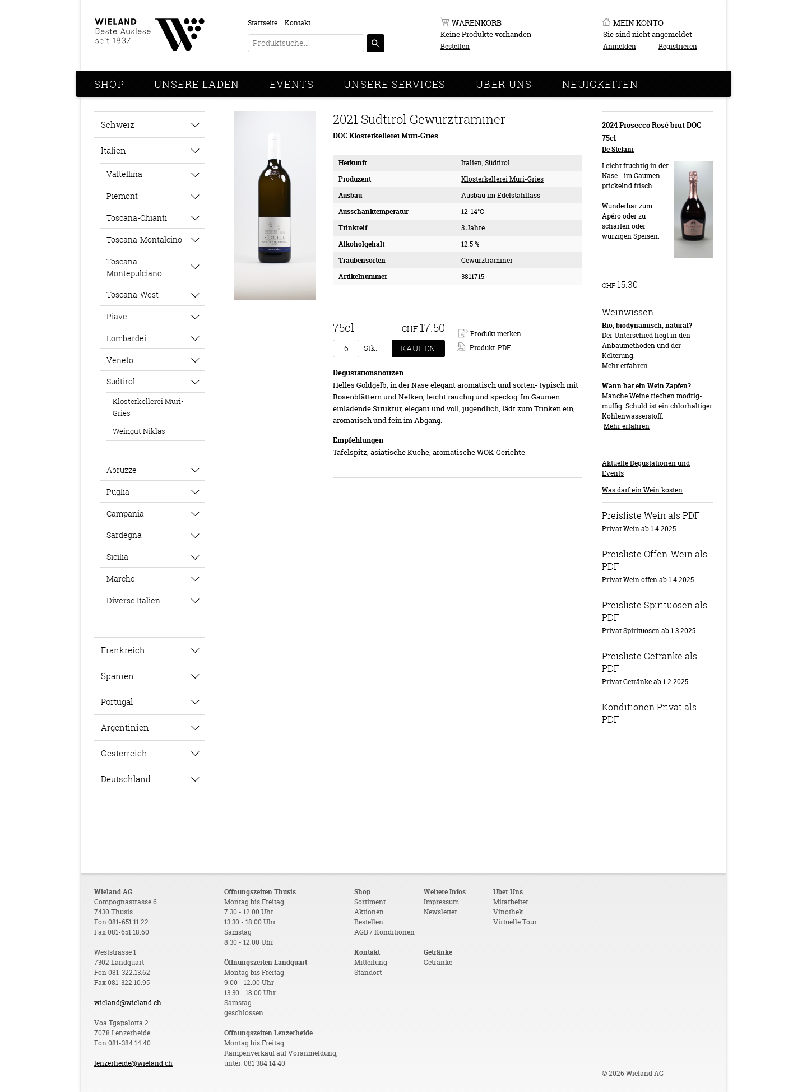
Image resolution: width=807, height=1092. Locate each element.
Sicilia (117, 556)
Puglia (117, 491)
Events (292, 84)
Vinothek (508, 912)
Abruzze (121, 469)
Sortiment (370, 902)
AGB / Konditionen (384, 932)
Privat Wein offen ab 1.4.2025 (648, 579)
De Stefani (618, 149)
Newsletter (440, 912)
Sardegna (124, 534)
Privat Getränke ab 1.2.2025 (645, 681)
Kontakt (297, 22)
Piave (116, 316)
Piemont (122, 195)
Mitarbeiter (510, 902)
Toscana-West (132, 294)
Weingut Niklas (139, 431)
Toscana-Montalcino (144, 239)
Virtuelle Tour (515, 922)
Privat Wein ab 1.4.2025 (639, 528)
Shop (109, 84)
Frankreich (123, 650)
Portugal (117, 701)
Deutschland (126, 778)
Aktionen (369, 912)
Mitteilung (370, 962)
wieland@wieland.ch (127, 1002)
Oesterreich (124, 753)
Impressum (441, 902)
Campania (125, 513)
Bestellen (455, 46)
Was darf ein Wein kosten (642, 490)
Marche (120, 578)
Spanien (117, 675)
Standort (368, 972)
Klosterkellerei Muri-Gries (148, 407)
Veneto (119, 360)
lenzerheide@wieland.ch (133, 1063)
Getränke (438, 962)
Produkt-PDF (490, 347)
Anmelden (619, 46)
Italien (113, 150)
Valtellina (124, 174)
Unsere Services (395, 84)
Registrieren (677, 46)
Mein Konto (638, 22)
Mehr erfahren (625, 365)
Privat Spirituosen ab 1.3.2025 (648, 630)
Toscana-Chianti (136, 217)
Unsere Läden (197, 84)
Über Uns (504, 84)
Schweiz (117, 124)
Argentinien (125, 727)
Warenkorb (477, 22)
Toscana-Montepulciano (134, 267)
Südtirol (120, 381)
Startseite (262, 22)
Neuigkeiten (600, 84)
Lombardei (126, 338)
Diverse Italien (133, 600)
